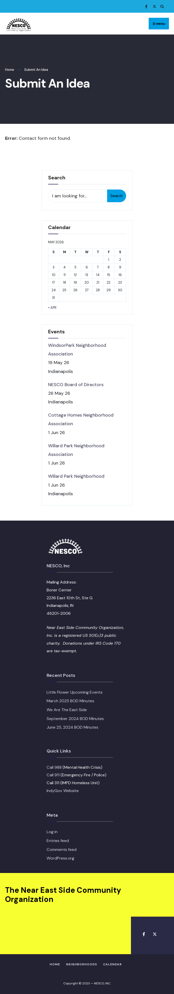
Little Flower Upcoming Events (75, 692)
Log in (52, 831)
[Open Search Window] (161, 6)
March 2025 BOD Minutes (70, 701)
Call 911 (53, 775)
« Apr (52, 307)
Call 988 (54, 767)
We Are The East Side (67, 709)
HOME (55, 964)
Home (9, 69)
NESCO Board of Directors (76, 385)
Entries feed (58, 840)
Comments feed (61, 849)
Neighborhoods (81, 964)
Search (116, 195)
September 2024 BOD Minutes (75, 718)
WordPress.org (60, 858)
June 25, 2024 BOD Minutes (72, 727)
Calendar (112, 964)
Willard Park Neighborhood (76, 476)
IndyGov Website (63, 790)
